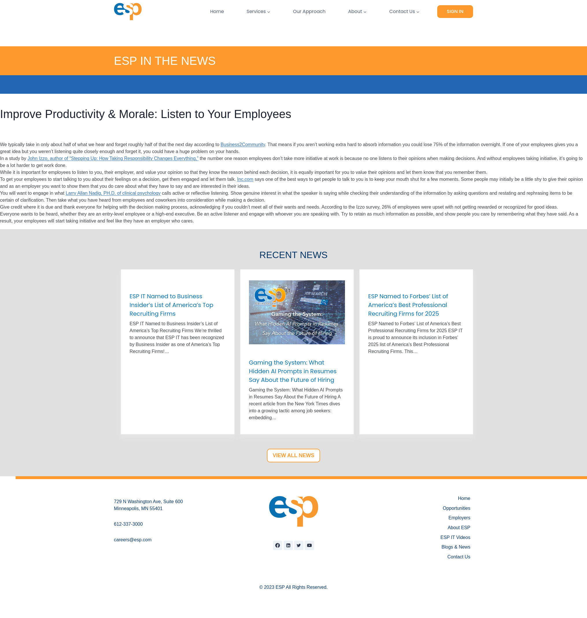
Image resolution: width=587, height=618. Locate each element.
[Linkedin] (288, 545)
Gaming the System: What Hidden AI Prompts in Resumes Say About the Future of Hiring (293, 371)
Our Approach (309, 11)
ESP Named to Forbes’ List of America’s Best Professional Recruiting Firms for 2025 (408, 305)
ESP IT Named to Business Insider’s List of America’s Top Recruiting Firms (171, 305)
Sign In (455, 11)
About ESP (459, 527)
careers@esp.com (133, 539)
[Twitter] (298, 545)
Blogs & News (456, 547)
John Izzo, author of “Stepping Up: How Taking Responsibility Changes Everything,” (112, 158)
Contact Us (458, 556)
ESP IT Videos (455, 537)
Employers (459, 517)
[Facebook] (277, 545)
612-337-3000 (128, 524)
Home (217, 11)
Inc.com (245, 179)
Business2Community (243, 144)
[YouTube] (309, 545)
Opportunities (456, 508)
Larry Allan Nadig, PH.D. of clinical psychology (113, 193)
